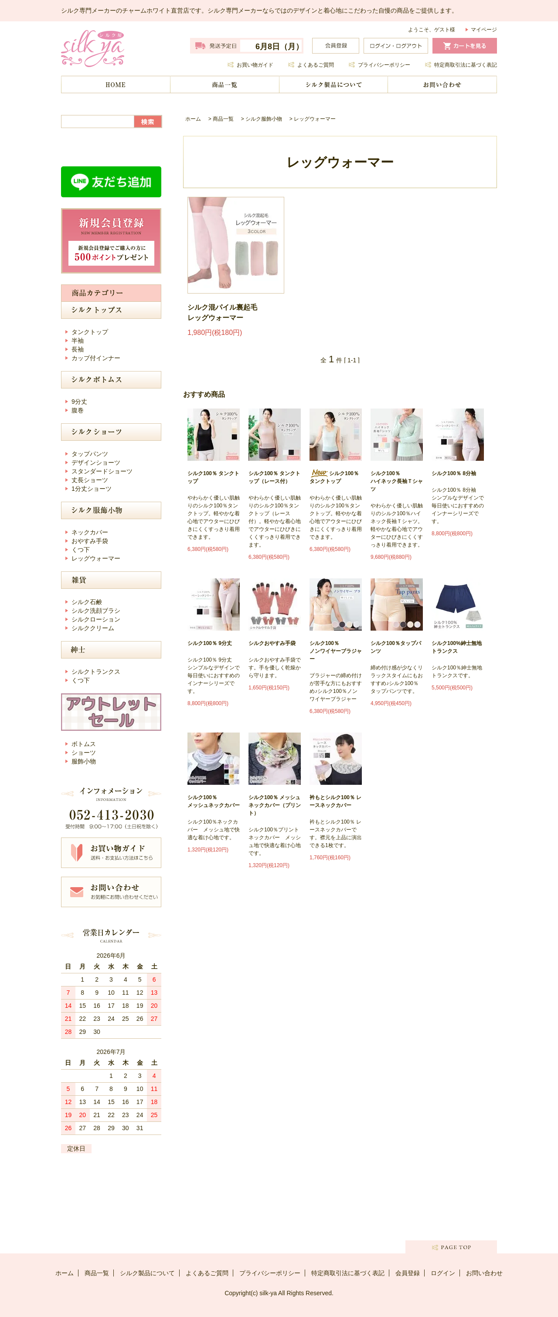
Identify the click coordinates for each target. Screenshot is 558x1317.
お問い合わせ (442, 84)
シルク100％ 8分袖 (454, 473)
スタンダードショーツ (102, 471)
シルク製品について (333, 84)
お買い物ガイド (255, 65)
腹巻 (77, 410)
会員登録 (407, 1273)
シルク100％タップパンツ (396, 647)
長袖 (77, 349)
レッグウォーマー (315, 119)
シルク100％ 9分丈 (209, 643)
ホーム (115, 84)
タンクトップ (89, 331)
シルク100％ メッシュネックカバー (213, 801)
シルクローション (95, 619)
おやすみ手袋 (89, 540)
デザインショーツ (95, 462)
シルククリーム (92, 628)
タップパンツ (89, 453)
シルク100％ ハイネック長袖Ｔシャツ (397, 481)
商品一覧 (224, 84)
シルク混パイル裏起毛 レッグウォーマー (222, 312)
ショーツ (83, 752)
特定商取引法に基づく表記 (465, 65)
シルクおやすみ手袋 (272, 643)
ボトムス (83, 743)
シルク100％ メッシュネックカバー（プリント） (274, 805)
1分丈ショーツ (91, 488)
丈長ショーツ (89, 479)
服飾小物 (83, 761)
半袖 (77, 340)
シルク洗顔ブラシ (95, 610)
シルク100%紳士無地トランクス (457, 647)
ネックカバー (89, 532)
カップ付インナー (95, 358)
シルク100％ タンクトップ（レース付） (274, 477)
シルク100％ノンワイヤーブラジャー (336, 651)
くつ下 (80, 549)
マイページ (484, 30)
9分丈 (79, 401)
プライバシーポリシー (384, 65)
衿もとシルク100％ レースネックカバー (335, 801)
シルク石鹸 (86, 601)
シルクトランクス (95, 671)
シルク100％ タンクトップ (213, 477)
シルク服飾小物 (263, 119)
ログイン (443, 1273)
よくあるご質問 (315, 65)
